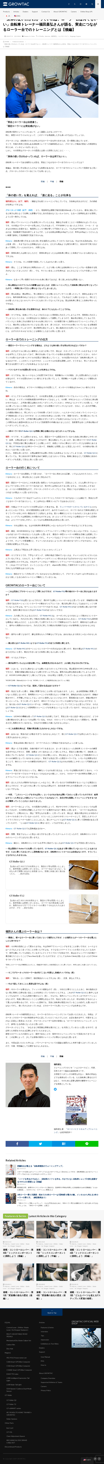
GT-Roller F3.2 (59, 591)
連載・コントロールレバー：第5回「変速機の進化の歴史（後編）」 (18, 1295)
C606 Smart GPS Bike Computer (18, 1362)
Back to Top (52, 1313)
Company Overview (48, 1378)
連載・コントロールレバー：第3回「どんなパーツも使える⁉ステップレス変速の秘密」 (85, 1295)
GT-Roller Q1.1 (27, 431)
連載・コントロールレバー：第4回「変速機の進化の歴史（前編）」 (51, 1295)
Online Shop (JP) (86, 12)
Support (35, 12)
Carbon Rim (11, 1345)
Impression (45, 1340)
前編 (43, 181)
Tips (42, 1336)
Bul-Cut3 (10, 1428)
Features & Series (29, 36)
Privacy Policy (46, 1390)
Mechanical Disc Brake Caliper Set (19, 1340)
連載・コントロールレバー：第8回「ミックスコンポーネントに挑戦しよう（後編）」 (18, 1252)
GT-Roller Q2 (11, 1400)
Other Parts (9, 1423)
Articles (16, 12)
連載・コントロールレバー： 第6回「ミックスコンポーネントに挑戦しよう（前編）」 (85, 1252)
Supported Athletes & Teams (51, 1382)
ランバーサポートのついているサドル (75, 507)
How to (43, 1365)
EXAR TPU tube (12, 1374)
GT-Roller (41, 36)
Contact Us (46, 12)
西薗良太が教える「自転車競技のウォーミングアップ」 (40, 1166)
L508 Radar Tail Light (14, 1385)
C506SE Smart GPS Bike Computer (19, 1370)
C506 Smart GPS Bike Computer (18, 1366)
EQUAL (7, 1244)
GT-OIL (9, 1432)
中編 (52, 181)
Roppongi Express (75, 36)
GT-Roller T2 (11, 1404)
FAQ (42, 1361)
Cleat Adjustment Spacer (16, 1436)
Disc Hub (10, 1349)
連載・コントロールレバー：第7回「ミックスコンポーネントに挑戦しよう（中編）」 (51, 1252)
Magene (8, 1353)
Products (6, 12)
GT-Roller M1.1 (66, 607)
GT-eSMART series (14, 1408)
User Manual (45, 1357)
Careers (74, 12)
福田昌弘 (54, 36)
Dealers (25, 12)
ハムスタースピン (63, 36)
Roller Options (12, 1419)
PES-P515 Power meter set (17, 1358)
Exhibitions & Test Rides (50, 1344)
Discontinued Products (13, 1447)
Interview (47, 36)
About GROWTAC (60, 12)
